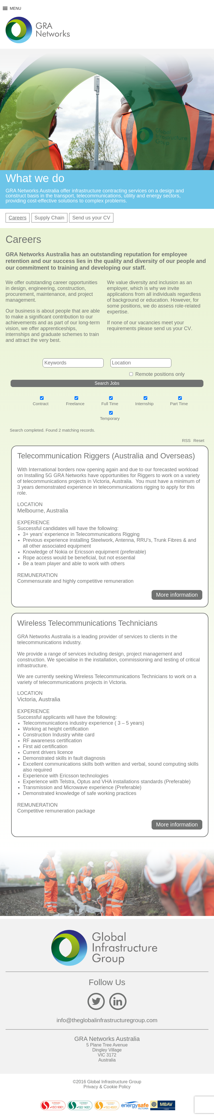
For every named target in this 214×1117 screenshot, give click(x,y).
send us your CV (172, 328)
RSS (186, 440)
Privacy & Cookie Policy (107, 1086)
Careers (17, 218)
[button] (15, 8)
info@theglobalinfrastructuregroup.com (107, 1020)
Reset (198, 440)
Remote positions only (159, 374)
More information (177, 595)
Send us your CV (91, 218)
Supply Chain (49, 218)
